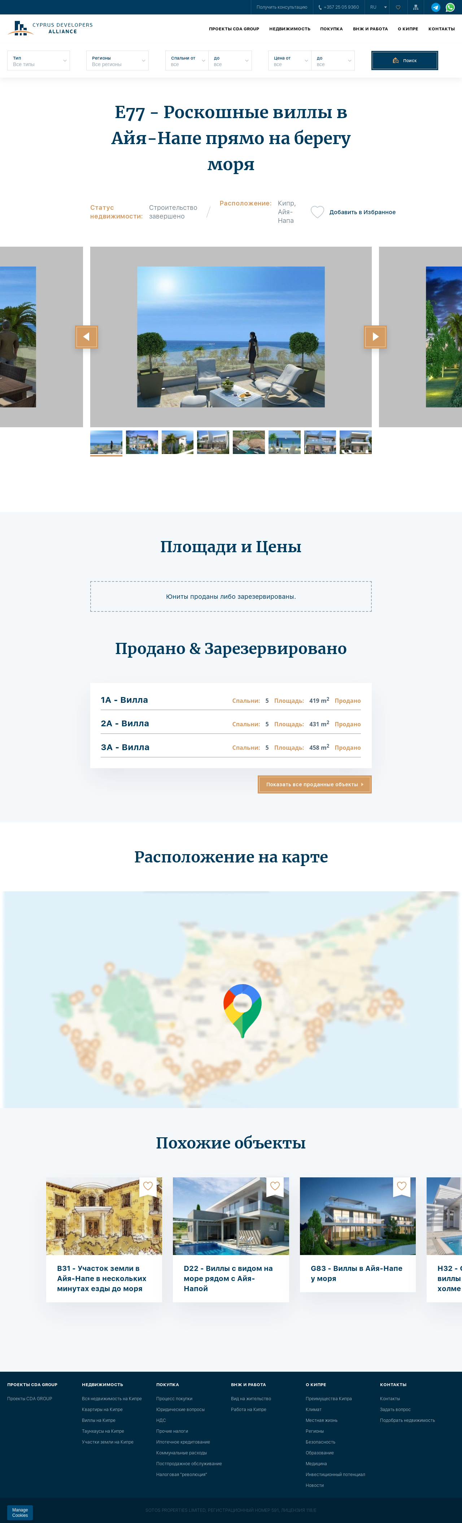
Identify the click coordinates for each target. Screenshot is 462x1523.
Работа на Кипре (248, 1409)
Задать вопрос (395, 1409)
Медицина (316, 1463)
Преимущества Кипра (329, 1398)
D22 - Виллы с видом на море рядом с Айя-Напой (228, 1278)
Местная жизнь (321, 1420)
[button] (86, 337)
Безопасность (320, 1442)
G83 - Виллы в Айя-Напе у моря (356, 1273)
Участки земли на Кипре (108, 1442)
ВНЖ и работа (370, 28)
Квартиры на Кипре (102, 1409)
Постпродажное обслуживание (189, 1463)
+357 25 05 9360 (339, 7)
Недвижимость (289, 28)
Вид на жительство (251, 1398)
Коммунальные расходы (181, 1452)
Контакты (441, 28)
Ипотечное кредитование (183, 1442)
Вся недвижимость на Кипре (112, 1398)
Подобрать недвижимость (407, 1420)
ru (373, 7)
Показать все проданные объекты (312, 784)
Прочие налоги (172, 1431)
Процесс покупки (174, 1398)
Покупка (331, 28)
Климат (314, 1409)
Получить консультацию (282, 7)
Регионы (315, 1431)
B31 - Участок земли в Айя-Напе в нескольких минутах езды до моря (102, 1278)
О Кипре (408, 28)
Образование (320, 1452)
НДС (161, 1420)
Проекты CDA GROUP (234, 28)
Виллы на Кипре (99, 1420)
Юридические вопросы (180, 1409)
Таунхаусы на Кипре (103, 1431)
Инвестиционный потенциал (335, 1474)
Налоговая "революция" (181, 1474)
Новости (315, 1485)
